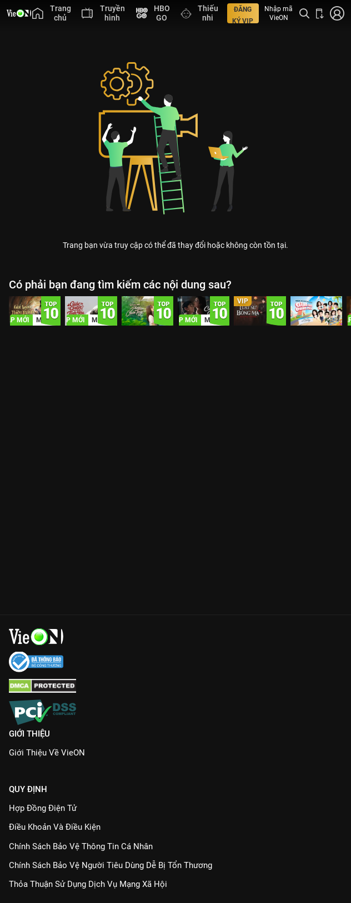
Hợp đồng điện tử (43, 808)
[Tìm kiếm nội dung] (304, 13)
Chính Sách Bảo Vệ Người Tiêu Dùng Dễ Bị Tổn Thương (110, 865)
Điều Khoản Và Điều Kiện (55, 827)
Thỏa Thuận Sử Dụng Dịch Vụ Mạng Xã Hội (88, 884)
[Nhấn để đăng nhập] (337, 13)
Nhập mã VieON (278, 13)
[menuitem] (51, 13)
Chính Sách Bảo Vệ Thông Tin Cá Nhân (81, 846)
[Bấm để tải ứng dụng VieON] (319, 13)
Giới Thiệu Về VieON (47, 753)
